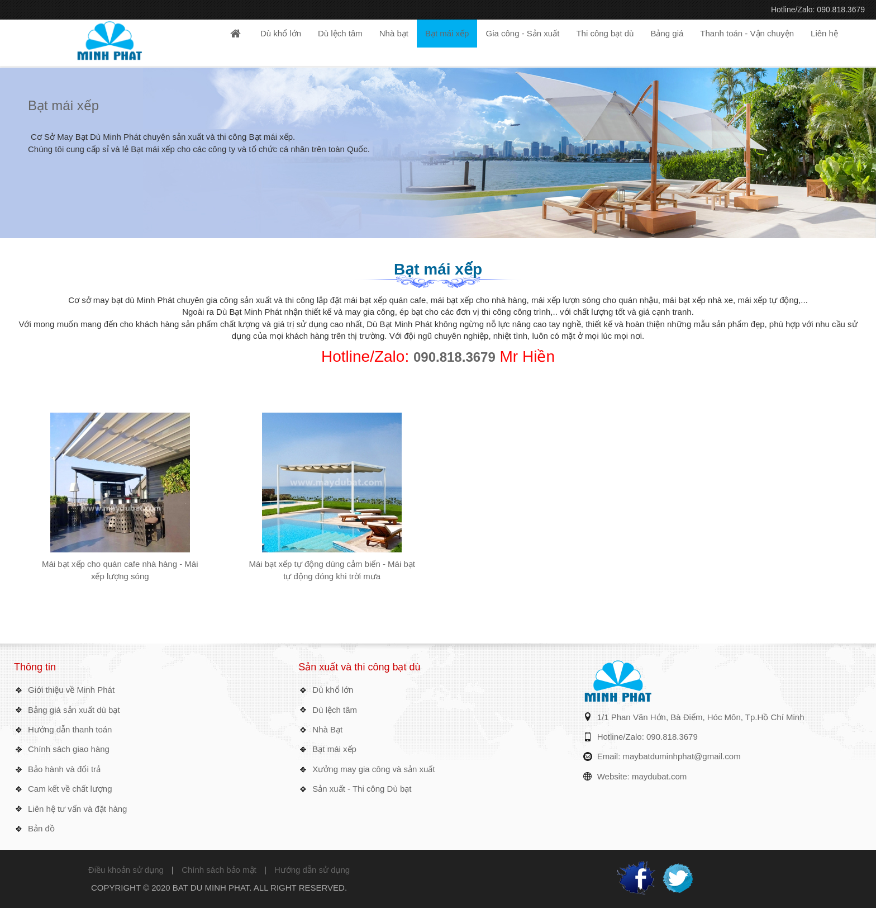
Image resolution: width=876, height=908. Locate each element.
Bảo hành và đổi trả (64, 769)
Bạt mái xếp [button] (447, 33)
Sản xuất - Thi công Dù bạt (361, 788)
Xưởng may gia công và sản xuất (373, 769)
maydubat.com (659, 776)
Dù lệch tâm (334, 710)
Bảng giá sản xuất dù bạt (74, 710)
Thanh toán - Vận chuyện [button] (747, 33)
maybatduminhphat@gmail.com (682, 756)
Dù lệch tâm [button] (340, 33)
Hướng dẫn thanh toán (70, 729)
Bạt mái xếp (63, 105)
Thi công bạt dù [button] (605, 33)
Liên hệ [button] (824, 33)
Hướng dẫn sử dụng (312, 869)
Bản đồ (41, 828)
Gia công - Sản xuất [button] (522, 33)
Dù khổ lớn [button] (280, 33)
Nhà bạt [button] (393, 33)
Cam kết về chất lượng (70, 788)
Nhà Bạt (327, 729)
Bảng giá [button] (666, 33)
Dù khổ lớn (332, 689)
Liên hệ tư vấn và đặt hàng (77, 809)
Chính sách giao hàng (69, 749)
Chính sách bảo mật (219, 869)
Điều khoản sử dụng (126, 869)
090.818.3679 (454, 357)
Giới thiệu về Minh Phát (71, 689)
